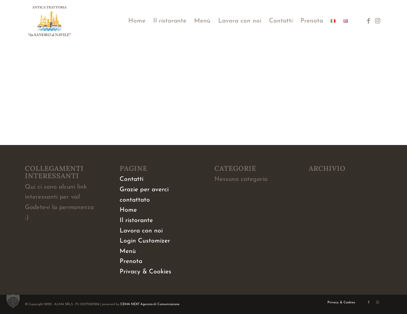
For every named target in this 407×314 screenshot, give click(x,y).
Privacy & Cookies (145, 272)
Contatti (131, 179)
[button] (13, 301)
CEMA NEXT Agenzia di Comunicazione (150, 304)
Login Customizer (145, 241)
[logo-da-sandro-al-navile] (49, 21)
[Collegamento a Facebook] (368, 20)
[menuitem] (136, 21)
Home (128, 210)
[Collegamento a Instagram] (377, 20)
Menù (128, 251)
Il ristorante (136, 220)
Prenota (131, 261)
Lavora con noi (141, 231)
